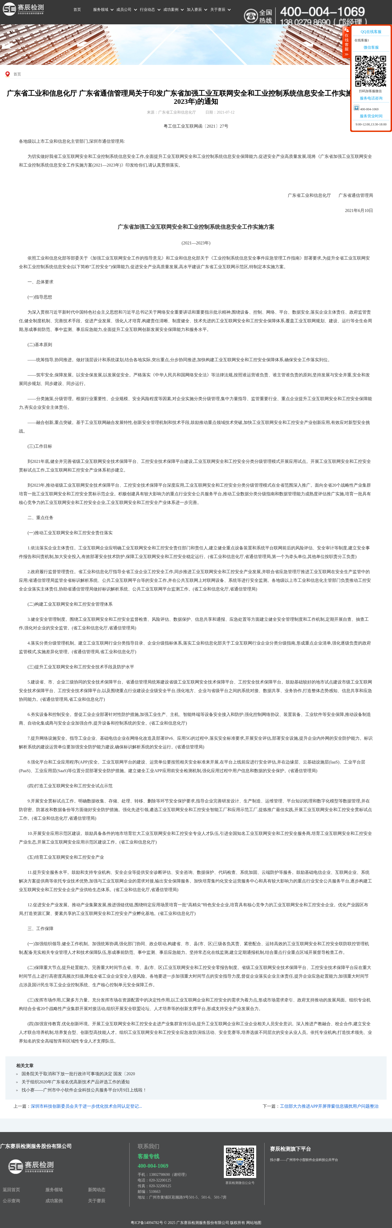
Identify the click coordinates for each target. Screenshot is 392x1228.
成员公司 (123, 10)
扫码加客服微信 (370, 91)
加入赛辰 (194, 10)
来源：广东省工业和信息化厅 (171, 112)
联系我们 (148, 1146)
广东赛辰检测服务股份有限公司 (36, 1146)
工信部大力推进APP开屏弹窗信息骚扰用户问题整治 (329, 1106)
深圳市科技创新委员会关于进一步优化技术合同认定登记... (86, 1106)
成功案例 (170, 10)
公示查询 (11, 1201)
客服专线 (148, 1156)
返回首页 (11, 1189)
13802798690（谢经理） (169, 1175)
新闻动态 (96, 1189)
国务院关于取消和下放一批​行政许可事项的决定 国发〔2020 (78, 1073)
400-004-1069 (153, 1166)
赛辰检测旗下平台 (290, 1149)
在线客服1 (361, 40)
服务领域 (100, 10)
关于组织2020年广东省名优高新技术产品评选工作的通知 (76, 1082)
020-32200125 (160, 1180)
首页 (77, 10)
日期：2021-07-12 (219, 112)
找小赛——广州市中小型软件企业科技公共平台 (304, 1160)
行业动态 (147, 10)
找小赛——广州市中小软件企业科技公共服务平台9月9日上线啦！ (84, 1090)
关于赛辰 (217, 10)
